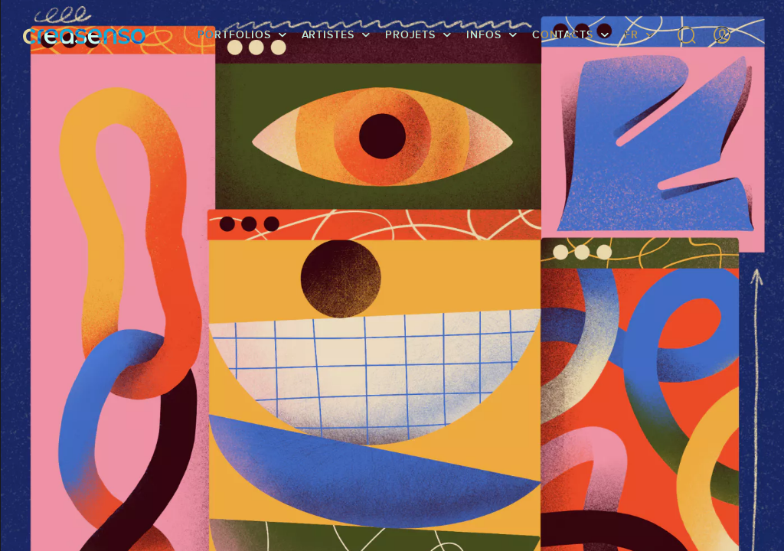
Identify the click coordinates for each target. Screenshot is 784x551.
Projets (410, 34)
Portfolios (234, 34)
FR (631, 34)
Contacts (562, 34)
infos (483, 34)
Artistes (328, 34)
